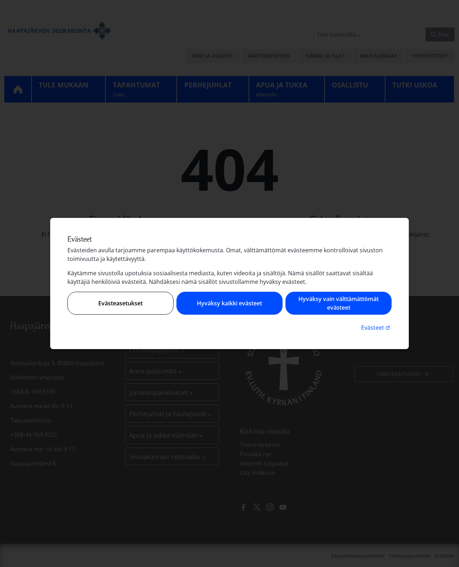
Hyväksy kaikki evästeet (229, 303)
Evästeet (376, 327)
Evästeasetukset (120, 303)
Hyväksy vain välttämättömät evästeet (338, 303)
